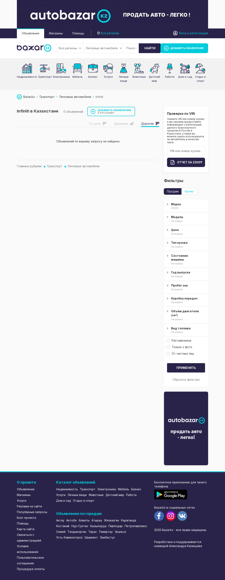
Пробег (185, 288)
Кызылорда (98, 526)
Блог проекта (26, 517)
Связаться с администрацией (29, 537)
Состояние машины (185, 260)
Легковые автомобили (104, 48)
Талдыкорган (77, 531)
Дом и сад (185, 76)
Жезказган (111, 520)
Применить (186, 367)
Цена (185, 232)
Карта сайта (25, 529)
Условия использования (27, 549)
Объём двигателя (185, 315)
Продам (172, 191)
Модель (185, 219)
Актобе (71, 520)
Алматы (84, 520)
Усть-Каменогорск (69, 537)
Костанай (62, 526)
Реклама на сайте (29, 506)
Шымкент (91, 537)
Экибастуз (107, 537)
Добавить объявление (114, 111)
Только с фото (179, 347)
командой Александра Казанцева (178, 546)
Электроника (61, 76)
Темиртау (106, 531)
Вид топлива (185, 330)
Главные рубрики (29, 166)
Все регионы (70, 48)
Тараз (92, 531)
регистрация (199, 33)
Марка (185, 206)
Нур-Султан (79, 526)
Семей (61, 531)
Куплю (189, 191)
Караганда (128, 520)
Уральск (120, 531)
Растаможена (178, 340)
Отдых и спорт (83, 500)
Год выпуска (185, 274)
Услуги (108, 76)
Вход (183, 33)
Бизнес (93, 76)
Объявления (30, 33)
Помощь (78, 33)
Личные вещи (77, 495)
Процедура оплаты (31, 569)
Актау (60, 520)
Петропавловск (136, 526)
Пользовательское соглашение (30, 560)
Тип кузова (185, 245)
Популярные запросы (32, 512)
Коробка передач (185, 300)
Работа (169, 76)
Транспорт (45, 76)
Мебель (77, 76)
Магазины (56, 33)
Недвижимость (27, 76)
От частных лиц (180, 353)
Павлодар (115, 526)
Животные (139, 76)
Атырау (97, 520)
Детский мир (115, 495)
